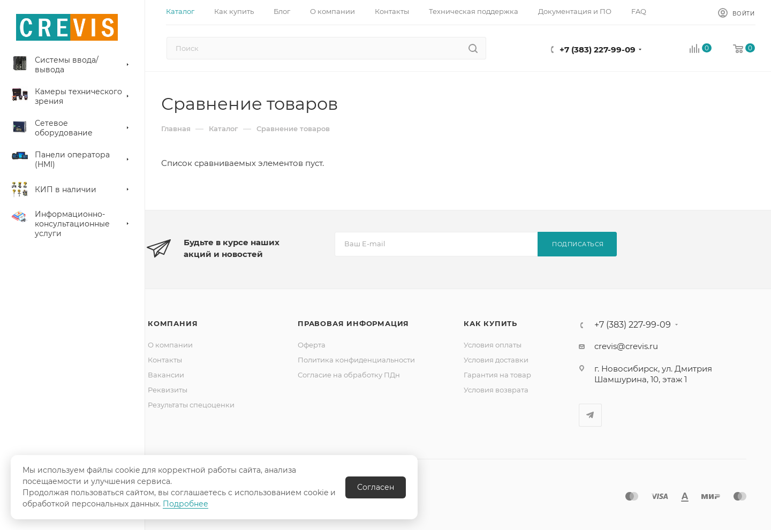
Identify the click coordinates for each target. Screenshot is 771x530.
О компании (170, 344)
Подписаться (578, 244)
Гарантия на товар (497, 374)
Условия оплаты (492, 344)
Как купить (490, 323)
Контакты (165, 359)
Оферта (312, 344)
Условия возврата (496, 389)
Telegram (590, 415)
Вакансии (166, 374)
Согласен (375, 487)
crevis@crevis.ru (626, 346)
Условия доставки (496, 359)
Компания (173, 323)
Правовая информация (353, 323)
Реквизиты (167, 389)
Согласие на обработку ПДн (349, 374)
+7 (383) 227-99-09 (598, 49)
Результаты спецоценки (191, 404)
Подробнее (185, 504)
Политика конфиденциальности (356, 359)
